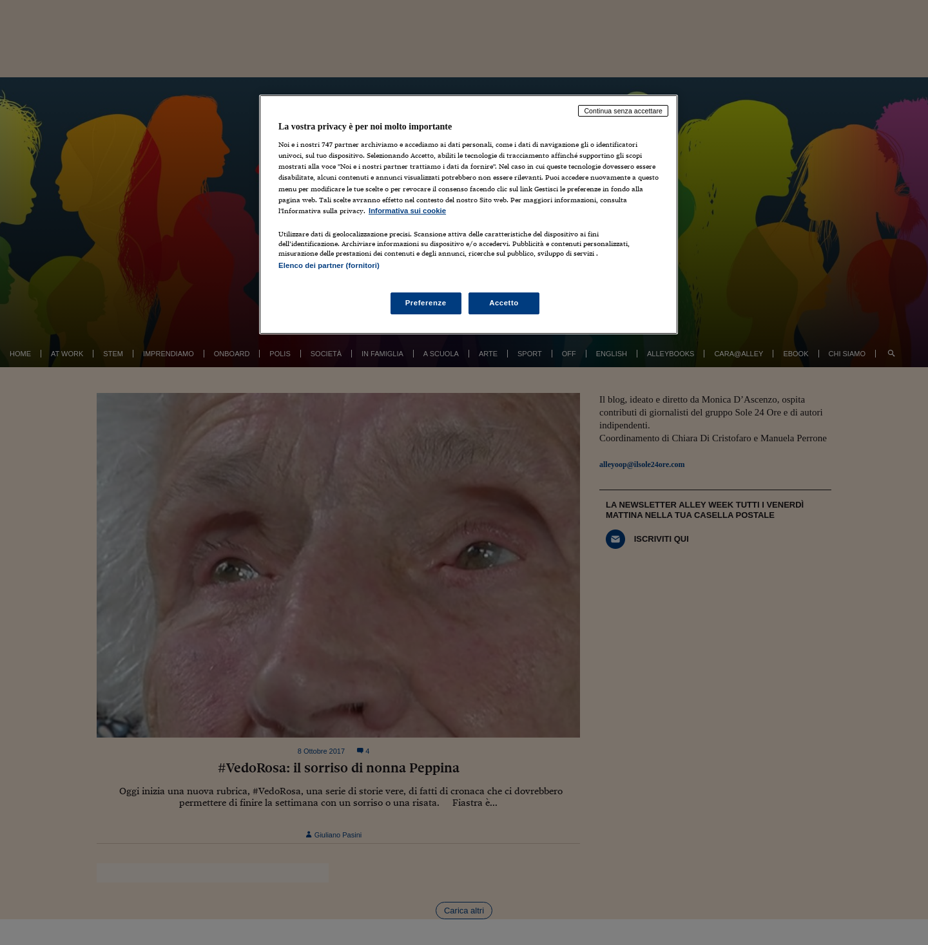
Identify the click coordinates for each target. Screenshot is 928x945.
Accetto (504, 303)
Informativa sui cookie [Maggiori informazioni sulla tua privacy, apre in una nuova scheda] (407, 211)
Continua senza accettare (623, 111)
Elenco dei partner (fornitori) (329, 265)
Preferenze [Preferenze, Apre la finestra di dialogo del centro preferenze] (426, 303)
